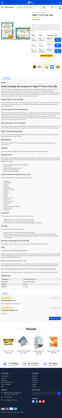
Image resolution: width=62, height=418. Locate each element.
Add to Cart (58, 39)
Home (33, 12)
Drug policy (4, 380)
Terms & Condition (6, 384)
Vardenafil (34, 382)
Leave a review (55, 318)
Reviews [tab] (4, 293)
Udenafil (34, 386)
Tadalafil (34, 378)
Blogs (2, 386)
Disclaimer (4, 378)
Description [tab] (6, 78)
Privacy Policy (4, 376)
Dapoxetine (35, 380)
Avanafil (34, 384)
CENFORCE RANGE (7, 7)
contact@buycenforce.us (10, 400)
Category (38, 12)
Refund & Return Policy (7, 382)
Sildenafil (34, 376)
